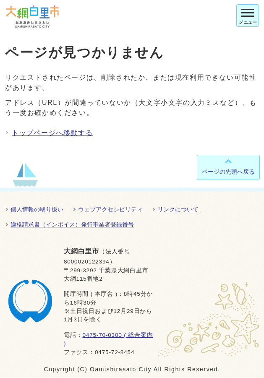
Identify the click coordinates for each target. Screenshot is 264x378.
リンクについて (178, 209)
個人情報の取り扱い (36, 209)
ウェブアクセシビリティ (110, 209)
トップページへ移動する (52, 132)
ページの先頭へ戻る (228, 171)
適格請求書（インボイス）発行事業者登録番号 (72, 224)
